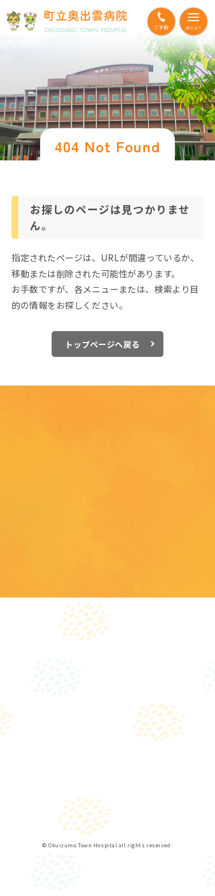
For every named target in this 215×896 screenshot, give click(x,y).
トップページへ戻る (102, 344)
